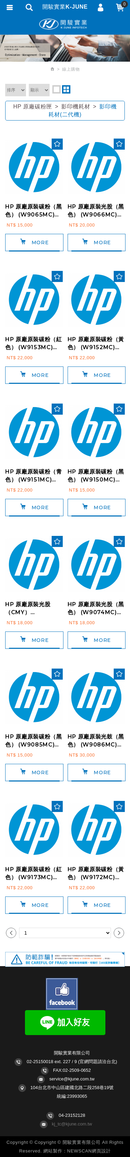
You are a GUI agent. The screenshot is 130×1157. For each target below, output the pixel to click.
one (56, 89)
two (66, 89)
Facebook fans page (62, 994)
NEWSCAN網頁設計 (89, 1151)
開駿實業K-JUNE (65, 24)
